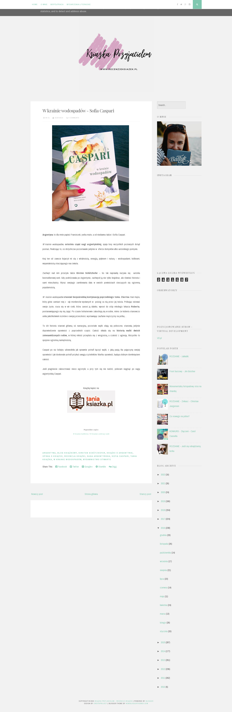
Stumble (101, 466)
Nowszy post (37, 494)
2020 (163, 492)
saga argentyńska (98, 456)
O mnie (44, 4)
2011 (163, 677)
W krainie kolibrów (80, 434)
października (165, 552)
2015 (163, 642)
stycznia (163, 631)
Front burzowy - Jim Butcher (182, 371)
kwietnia (163, 605)
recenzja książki (74, 456)
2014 (163, 651)
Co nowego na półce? (180, 416)
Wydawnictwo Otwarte (97, 459)
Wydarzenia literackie (79, 4)
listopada (164, 543)
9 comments (74, 118)
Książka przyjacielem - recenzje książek (113, 701)
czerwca (163, 587)
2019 (163, 501)
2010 (163, 686)
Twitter (74, 466)
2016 (163, 528)
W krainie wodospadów (68, 459)
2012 (163, 669)
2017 (163, 519)
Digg (113, 466)
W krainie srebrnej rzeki (99, 434)
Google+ (87, 466)
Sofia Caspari (120, 456)
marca (162, 613)
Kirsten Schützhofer (92, 453)
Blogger (149, 701)
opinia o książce (52, 456)
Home (35, 4)
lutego (163, 622)
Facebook (61, 466)
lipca (162, 578)
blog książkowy (67, 453)
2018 (163, 510)
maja (162, 596)
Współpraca (57, 4)
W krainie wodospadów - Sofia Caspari (78, 111)
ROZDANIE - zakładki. (179, 356)
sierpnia (163, 570)
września (164, 561)
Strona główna (91, 494)
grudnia (163, 535)
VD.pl (159, 338)
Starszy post (145, 494)
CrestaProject (100, 703)
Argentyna (49, 453)
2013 (163, 660)
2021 (163, 483)
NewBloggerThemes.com (137, 703)
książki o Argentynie (120, 453)
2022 (163, 474)
